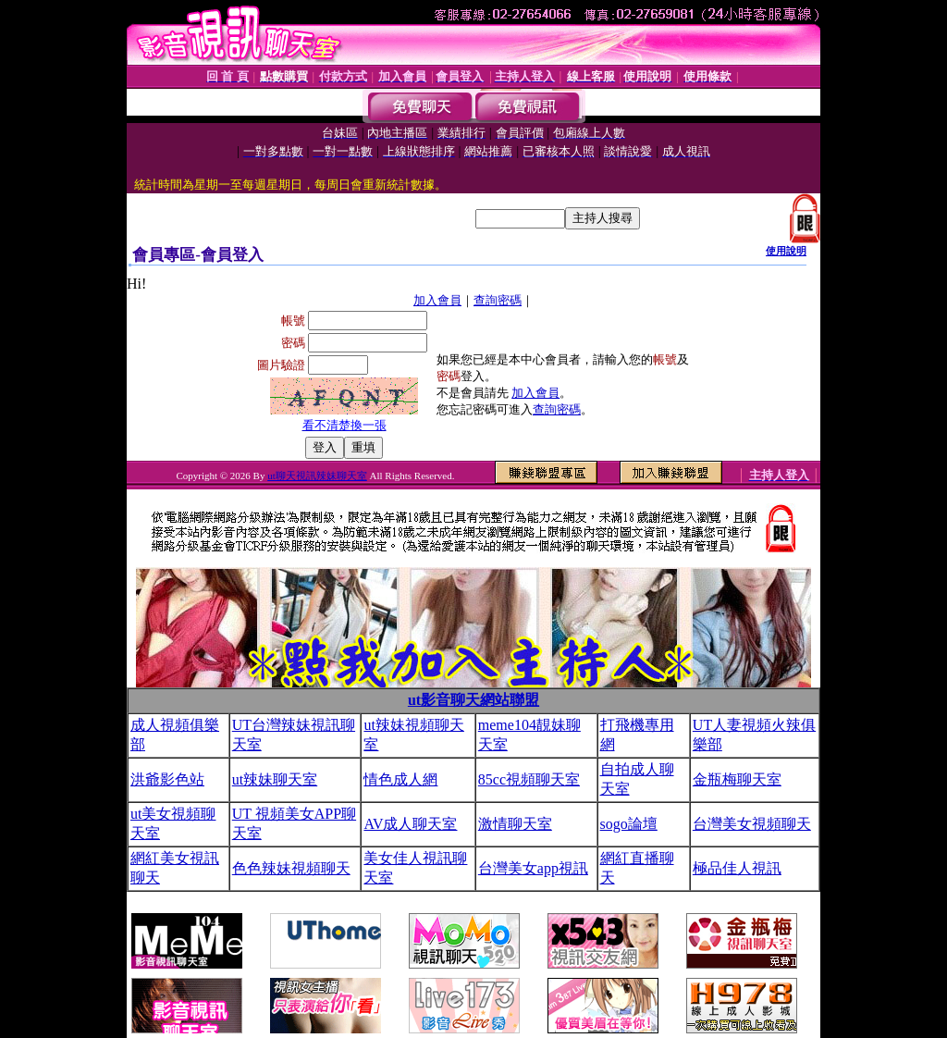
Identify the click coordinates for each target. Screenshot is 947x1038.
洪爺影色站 (167, 779)
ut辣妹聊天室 (274, 779)
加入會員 (437, 300)
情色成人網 (400, 779)
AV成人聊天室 (410, 824)
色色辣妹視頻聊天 (291, 868)
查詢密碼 (498, 300)
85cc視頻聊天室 (529, 779)
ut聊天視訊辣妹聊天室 (317, 475)
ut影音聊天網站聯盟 (473, 700)
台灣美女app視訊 (533, 868)
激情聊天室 (515, 824)
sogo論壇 (629, 824)
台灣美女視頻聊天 (752, 824)
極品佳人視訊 (737, 868)
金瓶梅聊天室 (737, 779)
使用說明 (786, 250)
